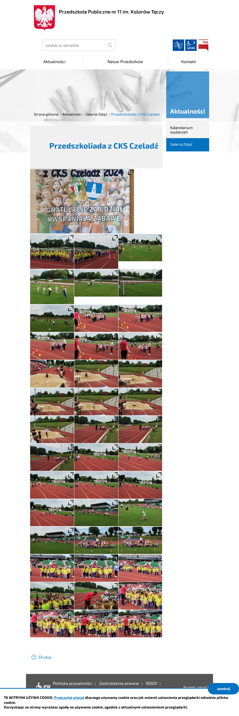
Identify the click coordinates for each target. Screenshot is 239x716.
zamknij (223, 688)
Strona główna (46, 114)
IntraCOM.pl (207, 687)
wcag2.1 (191, 45)
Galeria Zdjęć (96, 114)
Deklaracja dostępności (42, 687)
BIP (203, 45)
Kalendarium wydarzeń (181, 129)
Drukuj (45, 656)
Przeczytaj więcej (69, 697)
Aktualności (72, 114)
